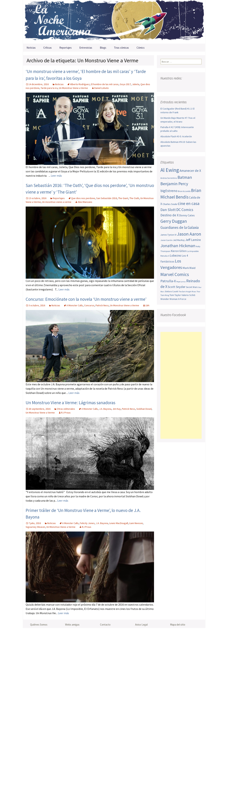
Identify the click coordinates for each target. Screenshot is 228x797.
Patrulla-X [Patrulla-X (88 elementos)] (168, 281)
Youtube (177, 85)
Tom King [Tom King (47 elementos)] (164, 295)
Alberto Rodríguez (80, 84)
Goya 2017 (125, 84)
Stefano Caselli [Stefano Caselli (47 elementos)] (171, 291)
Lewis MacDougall (118, 523)
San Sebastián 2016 (106, 198)
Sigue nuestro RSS (198, 85)
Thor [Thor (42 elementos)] (198, 291)
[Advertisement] (181, 385)
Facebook (163, 85)
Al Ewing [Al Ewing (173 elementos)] (169, 170)
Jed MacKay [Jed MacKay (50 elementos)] (179, 240)
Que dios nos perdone (83, 198)
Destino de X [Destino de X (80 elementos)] (169, 215)
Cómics (141, 47)
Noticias (31, 47)
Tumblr (191, 85)
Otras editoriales (66, 408)
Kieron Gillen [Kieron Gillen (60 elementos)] (178, 251)
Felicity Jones (87, 523)
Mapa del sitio (177, 624)
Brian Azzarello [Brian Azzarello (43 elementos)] (184, 191)
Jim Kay (116, 408)
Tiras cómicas (121, 47)
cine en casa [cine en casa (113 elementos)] (188, 203)
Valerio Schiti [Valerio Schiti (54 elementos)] (188, 295)
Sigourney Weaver (35, 526)
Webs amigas (72, 624)
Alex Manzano (85, 202)
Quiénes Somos (38, 624)
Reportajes (65, 47)
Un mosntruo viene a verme (56, 202)
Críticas (47, 47)
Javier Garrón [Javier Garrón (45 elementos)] (166, 240)
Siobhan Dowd (144, 408)
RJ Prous (66, 412)
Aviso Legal (141, 624)
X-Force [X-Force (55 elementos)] (182, 299)
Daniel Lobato (101, 88)
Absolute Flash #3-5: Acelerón (176, 136)
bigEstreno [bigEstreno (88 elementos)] (168, 190)
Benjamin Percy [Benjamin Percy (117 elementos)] (174, 183)
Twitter (170, 85)
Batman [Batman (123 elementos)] (185, 177)
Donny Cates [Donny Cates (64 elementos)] (187, 215)
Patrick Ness (102, 305)
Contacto (105, 624)
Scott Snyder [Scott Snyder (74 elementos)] (176, 287)
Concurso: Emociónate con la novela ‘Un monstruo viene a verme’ (86, 299)
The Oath (134, 198)
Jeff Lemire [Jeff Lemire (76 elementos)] (193, 240)
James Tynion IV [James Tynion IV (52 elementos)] (168, 234)
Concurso (89, 305)
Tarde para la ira (49, 88)
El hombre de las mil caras (105, 84)
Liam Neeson (136, 523)
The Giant (123, 198)
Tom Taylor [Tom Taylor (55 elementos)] (175, 295)
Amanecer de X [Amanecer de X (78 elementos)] (190, 170)
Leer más (56, 175)
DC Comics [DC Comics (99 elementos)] (184, 209)
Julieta (135, 84)
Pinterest (184, 85)
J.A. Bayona (105, 408)
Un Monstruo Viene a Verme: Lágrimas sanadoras (70, 402)
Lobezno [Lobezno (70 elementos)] (175, 255)
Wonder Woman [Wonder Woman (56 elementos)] (169, 299)
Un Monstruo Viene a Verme (73, 88)
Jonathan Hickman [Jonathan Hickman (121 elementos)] (177, 245)
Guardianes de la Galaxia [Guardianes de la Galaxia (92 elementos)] (179, 227)
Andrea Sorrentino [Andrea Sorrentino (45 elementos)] (168, 178)
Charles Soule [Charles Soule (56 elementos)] (170, 204)
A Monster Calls (74, 305)
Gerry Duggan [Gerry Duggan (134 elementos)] (173, 221)
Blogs (103, 47)
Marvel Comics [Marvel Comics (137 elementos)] (174, 274)
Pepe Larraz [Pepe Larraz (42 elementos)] (181, 281)
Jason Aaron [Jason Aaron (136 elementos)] (189, 234)
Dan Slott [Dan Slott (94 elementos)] (168, 209)
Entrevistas (85, 47)
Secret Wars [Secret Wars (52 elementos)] (192, 287)
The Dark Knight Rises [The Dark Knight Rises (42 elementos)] (187, 291)
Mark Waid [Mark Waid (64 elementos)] (189, 268)
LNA (147, 305)
